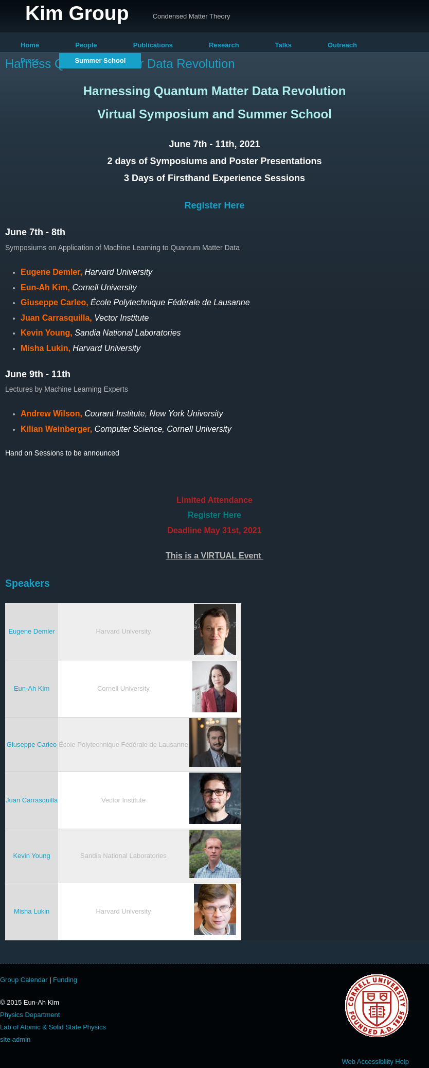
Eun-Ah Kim (31, 688)
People (86, 45)
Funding (65, 980)
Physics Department (30, 1015)
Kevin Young (31, 856)
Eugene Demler (31, 631)
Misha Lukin (31, 911)
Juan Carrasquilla (32, 800)
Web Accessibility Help (375, 1061)
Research (224, 45)
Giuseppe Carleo (32, 744)
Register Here (214, 205)
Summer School (100, 60)
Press (30, 60)
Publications (153, 45)
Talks (283, 45)
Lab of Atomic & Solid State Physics (53, 1027)
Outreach (342, 45)
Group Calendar (24, 980)
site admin (15, 1039)
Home (30, 45)
